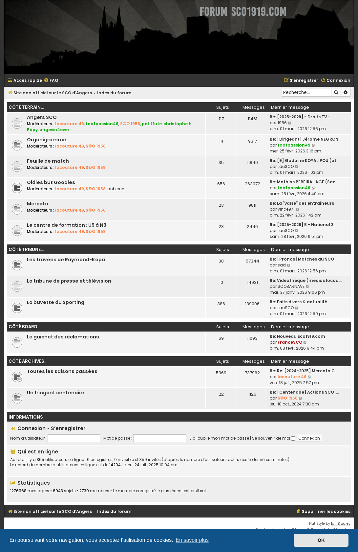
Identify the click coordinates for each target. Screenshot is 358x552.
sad (282, 265)
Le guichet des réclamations (63, 337)
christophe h (177, 123)
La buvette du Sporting (55, 302)
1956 (282, 123)
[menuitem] (51, 80)
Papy (32, 129)
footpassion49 (102, 123)
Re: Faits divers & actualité (298, 302)
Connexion (31, 428)
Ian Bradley (340, 523)
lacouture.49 (69, 123)
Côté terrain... (26, 107)
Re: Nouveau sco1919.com (297, 336)
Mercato (37, 203)
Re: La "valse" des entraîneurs (302, 203)
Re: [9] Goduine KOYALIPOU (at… (304, 160)
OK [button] (321, 540)
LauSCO (286, 166)
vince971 (286, 209)
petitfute (152, 123)
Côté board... (24, 327)
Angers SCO (42, 117)
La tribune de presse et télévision (69, 281)
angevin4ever (54, 129)
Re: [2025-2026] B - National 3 (302, 224)
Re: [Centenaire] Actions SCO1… (304, 392)
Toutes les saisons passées (62, 371)
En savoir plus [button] (192, 540)
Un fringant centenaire (55, 392)
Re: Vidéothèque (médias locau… (306, 280)
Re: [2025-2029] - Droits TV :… (301, 117)
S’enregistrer (68, 428)
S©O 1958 (130, 123)
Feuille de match (48, 161)
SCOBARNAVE (291, 286)
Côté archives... (28, 361)
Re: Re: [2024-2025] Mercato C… (304, 371)
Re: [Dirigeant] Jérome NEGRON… (305, 139)
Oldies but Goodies (51, 182)
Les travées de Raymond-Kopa (66, 259)
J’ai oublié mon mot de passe (219, 438)
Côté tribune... (26, 249)
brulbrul (198, 491)
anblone (115, 189)
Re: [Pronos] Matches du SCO (302, 259)
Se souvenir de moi (273, 438)
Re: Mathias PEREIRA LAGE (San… (304, 182)
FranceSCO (290, 342)
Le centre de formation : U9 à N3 (66, 225)
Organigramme (46, 139)
